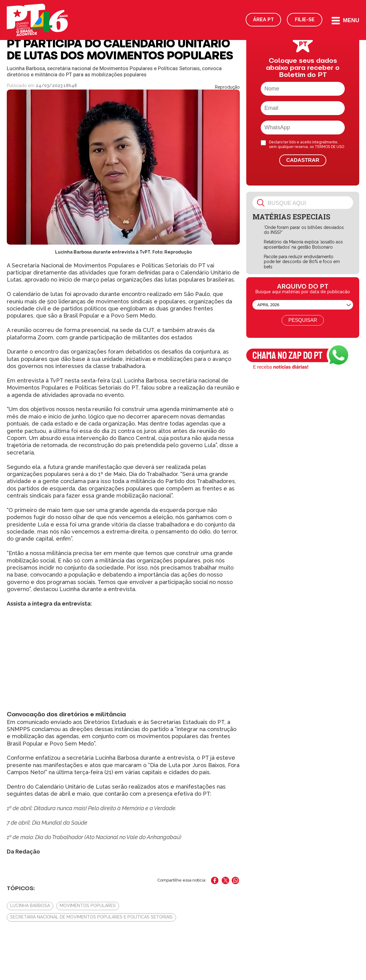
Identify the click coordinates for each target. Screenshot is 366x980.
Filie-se (305, 19)
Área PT (263, 19)
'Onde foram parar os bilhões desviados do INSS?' (304, 230)
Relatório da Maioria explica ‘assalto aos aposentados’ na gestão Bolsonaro (303, 244)
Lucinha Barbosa (30, 905)
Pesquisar (302, 320)
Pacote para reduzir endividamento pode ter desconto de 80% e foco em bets (302, 262)
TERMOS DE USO (329, 147)
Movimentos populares (88, 905)
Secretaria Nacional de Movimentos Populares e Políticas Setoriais (91, 916)
